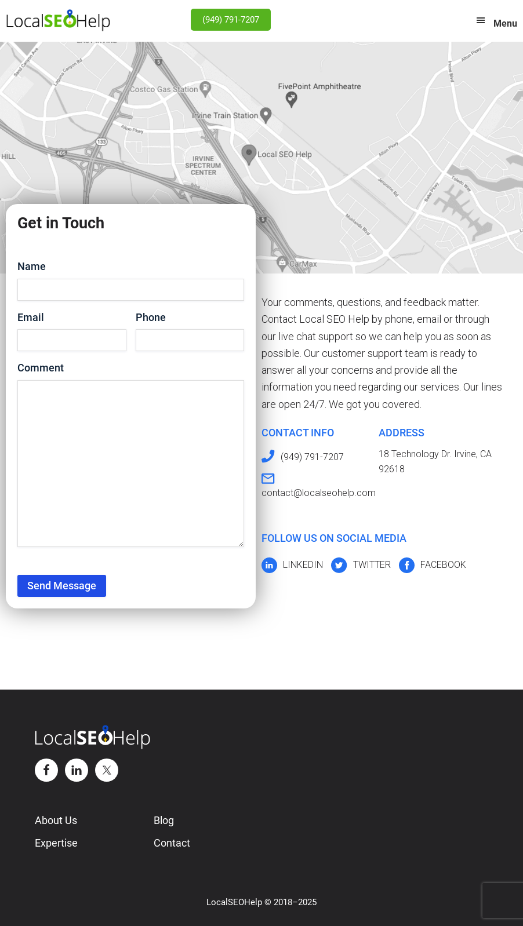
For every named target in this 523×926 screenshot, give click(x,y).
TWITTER (372, 564)
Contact (172, 843)
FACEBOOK (443, 564)
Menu (505, 23)
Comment (40, 368)
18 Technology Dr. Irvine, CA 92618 (435, 462)
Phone (151, 317)
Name (31, 266)
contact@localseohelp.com (319, 492)
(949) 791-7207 (230, 19)
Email (30, 317)
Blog (164, 820)
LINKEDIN (303, 564)
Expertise (56, 843)
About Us (56, 820)
